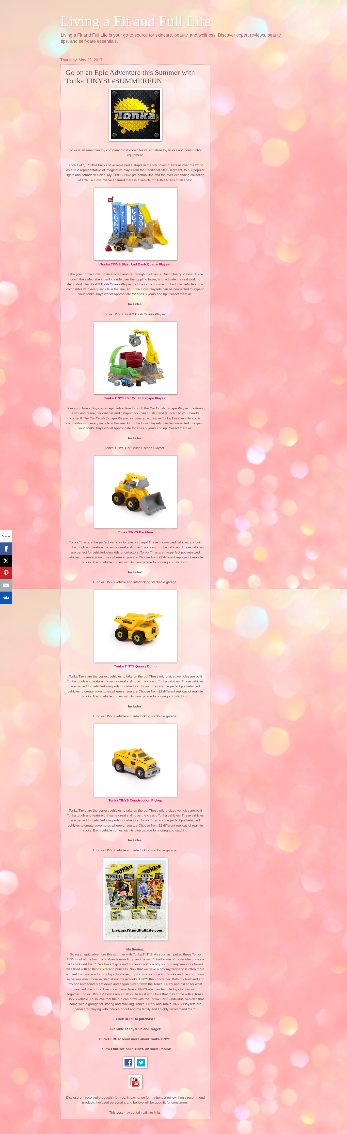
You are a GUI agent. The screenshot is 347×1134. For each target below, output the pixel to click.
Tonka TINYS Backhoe (135, 532)
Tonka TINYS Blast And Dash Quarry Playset (135, 264)
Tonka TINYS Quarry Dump (135, 666)
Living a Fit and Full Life (135, 21)
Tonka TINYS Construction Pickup (135, 800)
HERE (129, 1019)
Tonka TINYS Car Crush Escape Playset (135, 398)
